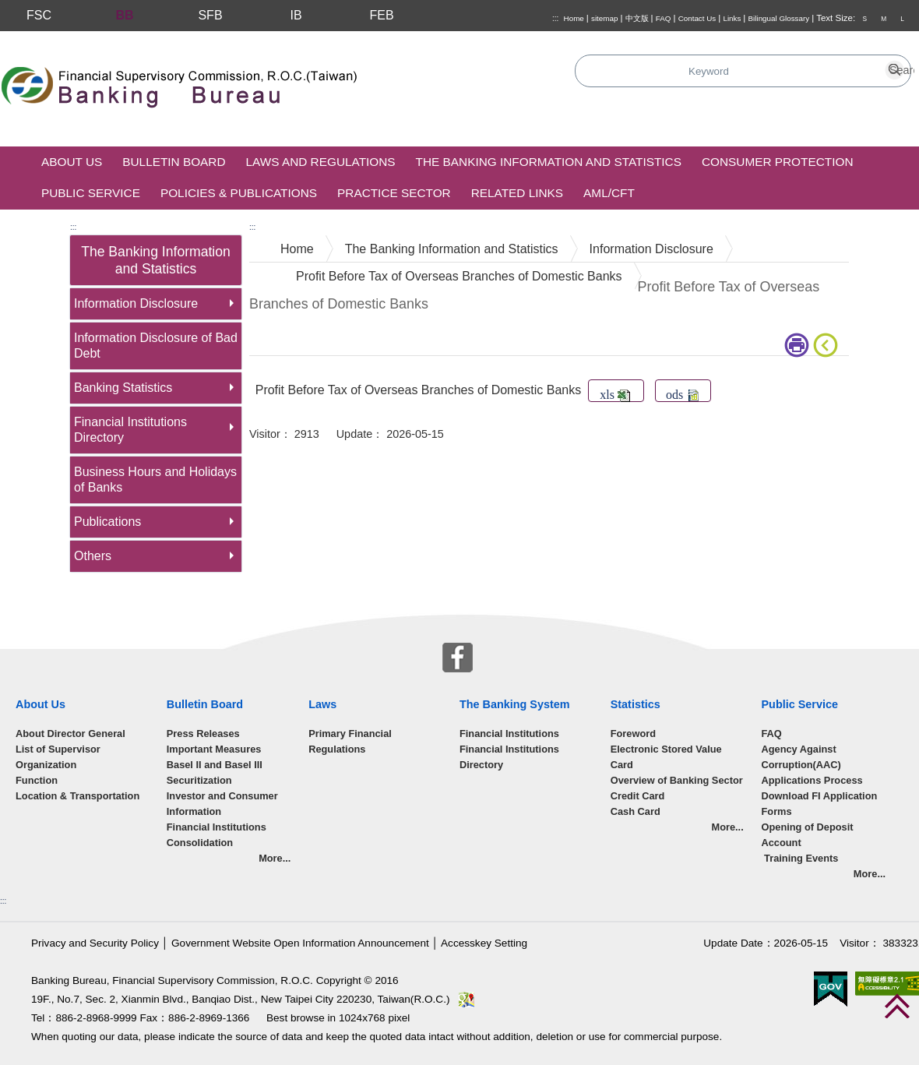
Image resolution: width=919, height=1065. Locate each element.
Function (37, 780)
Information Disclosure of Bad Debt (156, 345)
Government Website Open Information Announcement (300, 943)
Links (732, 18)
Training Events (800, 858)
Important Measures (214, 749)
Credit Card (638, 796)
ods (682, 394)
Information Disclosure (136, 303)
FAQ (663, 18)
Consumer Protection (778, 161)
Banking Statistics (123, 387)
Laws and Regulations (321, 161)
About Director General (70, 733)
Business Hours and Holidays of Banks (155, 479)
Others (92, 555)
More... (274, 858)
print (796, 345)
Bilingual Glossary (779, 18)
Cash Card (635, 811)
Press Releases (203, 733)
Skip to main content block (73, 39)
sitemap (604, 18)
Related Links (517, 192)
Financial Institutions (509, 733)
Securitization (199, 780)
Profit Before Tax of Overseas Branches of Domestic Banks (459, 276)
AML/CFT (609, 192)
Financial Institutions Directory (130, 429)
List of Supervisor (58, 749)
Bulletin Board (173, 161)
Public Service (90, 192)
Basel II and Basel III (214, 765)
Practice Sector (394, 192)
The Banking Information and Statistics (548, 161)
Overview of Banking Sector (677, 780)
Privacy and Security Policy (95, 943)
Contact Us (697, 18)
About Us (71, 161)
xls (615, 394)
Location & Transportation (77, 796)
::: (555, 18)
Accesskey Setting (484, 943)
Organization (46, 765)
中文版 (637, 18)
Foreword (633, 733)
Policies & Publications (238, 192)
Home (574, 18)
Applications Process (812, 780)
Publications (107, 521)
